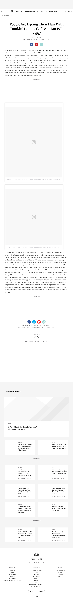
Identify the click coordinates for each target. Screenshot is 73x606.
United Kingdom (60, 570)
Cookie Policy (36, 576)
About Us (12, 570)
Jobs (12, 572)
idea (47, 50)
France (61, 574)
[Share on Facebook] (31, 44)
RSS (36, 582)
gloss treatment (56, 287)
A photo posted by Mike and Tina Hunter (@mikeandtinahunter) (24, 179)
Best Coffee (31, 327)
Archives (36, 580)
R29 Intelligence (12, 578)
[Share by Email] (41, 44)
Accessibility (36, 578)
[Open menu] (2, 11)
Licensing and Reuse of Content (12, 580)
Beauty (24, 327)
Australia (60, 576)
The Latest (51, 327)
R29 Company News (36, 570)
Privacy (36, 574)
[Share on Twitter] (34, 322)
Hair (19, 327)
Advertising (12, 574)
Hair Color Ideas (41, 327)
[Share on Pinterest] (36, 44)
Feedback (12, 576)
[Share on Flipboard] (39, 322)
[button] (64, 13)
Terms (36, 572)
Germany (60, 572)
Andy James (25, 255)
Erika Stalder (36, 37)
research (7, 63)
